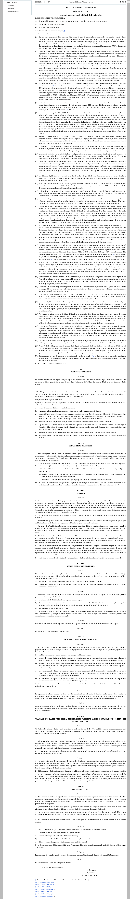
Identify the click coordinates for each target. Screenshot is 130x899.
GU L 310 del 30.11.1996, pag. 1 (46, 889)
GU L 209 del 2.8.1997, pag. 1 (45, 891)
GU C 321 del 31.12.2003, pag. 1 (46, 896)
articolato (10, 8)
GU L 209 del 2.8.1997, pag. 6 (45, 894)
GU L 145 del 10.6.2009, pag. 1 (46, 887)
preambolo (10, 5)
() (60, 27)
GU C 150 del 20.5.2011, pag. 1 (46, 882)
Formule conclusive (13, 12)
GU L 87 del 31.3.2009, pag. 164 (46, 884)
